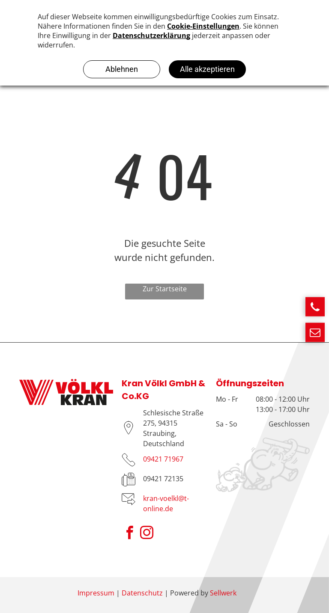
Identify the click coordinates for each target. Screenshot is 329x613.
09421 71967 (163, 459)
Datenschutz (142, 593)
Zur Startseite (165, 288)
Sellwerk (223, 593)
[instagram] (146, 534)
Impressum (96, 593)
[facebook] (129, 534)
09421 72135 (163, 478)
